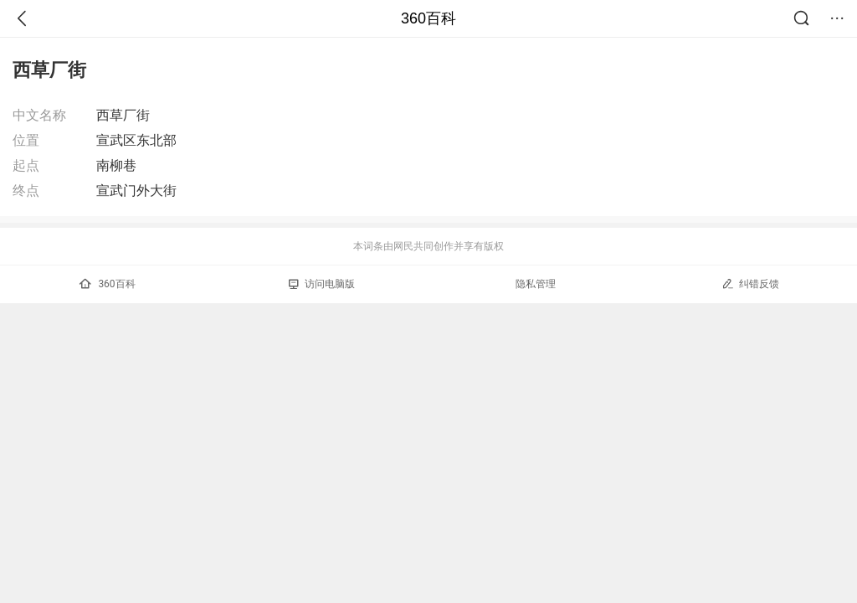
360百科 (428, 18)
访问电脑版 (322, 284)
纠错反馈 (750, 283)
